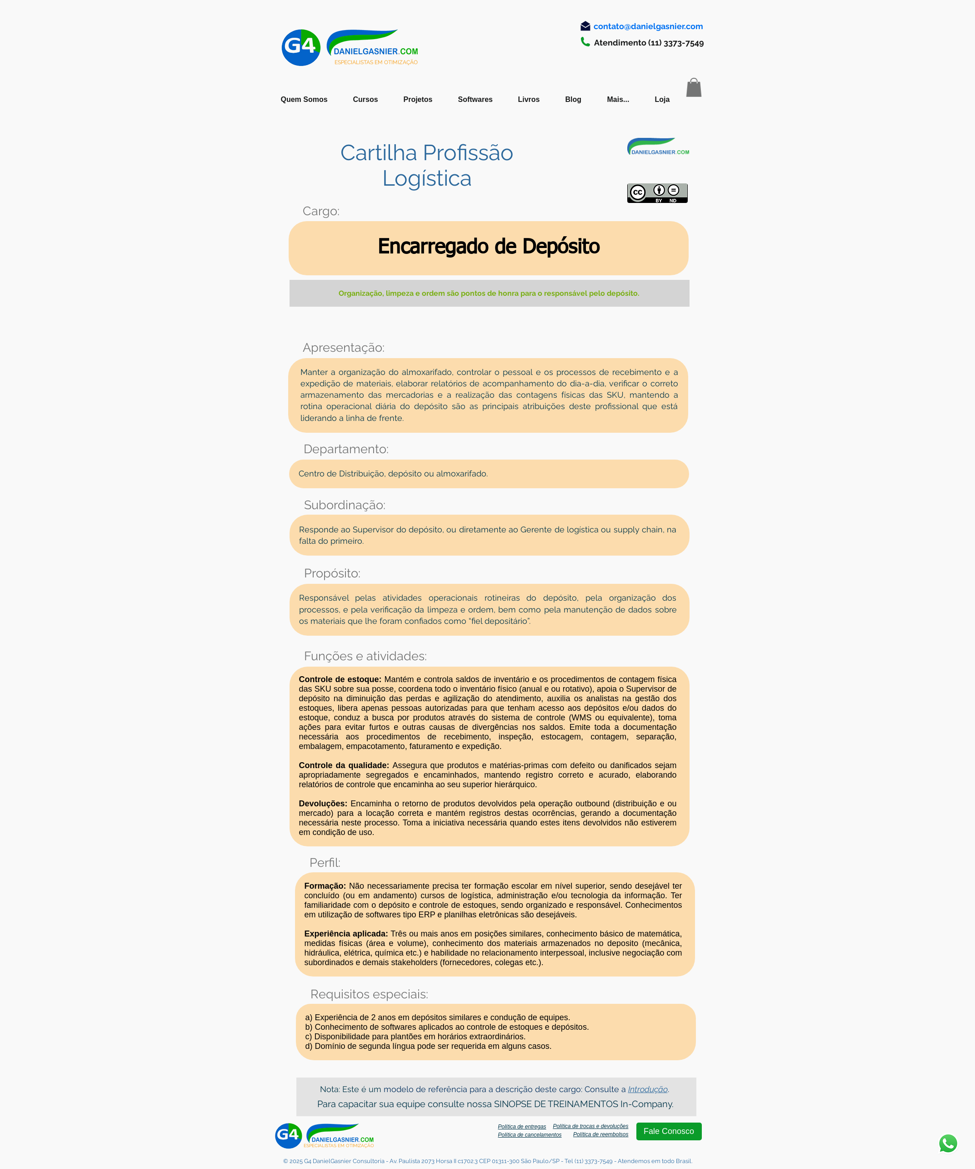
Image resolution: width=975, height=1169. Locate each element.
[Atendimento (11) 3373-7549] (649, 42)
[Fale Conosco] (669, 1131)
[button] (694, 87)
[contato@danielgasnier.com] (648, 26)
